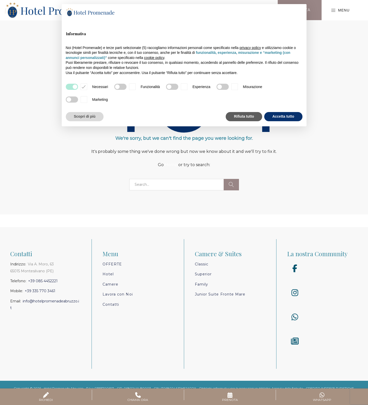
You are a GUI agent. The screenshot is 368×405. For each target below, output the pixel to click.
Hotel (108, 274)
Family (201, 284)
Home (171, 164)
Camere (110, 284)
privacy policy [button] (250, 48)
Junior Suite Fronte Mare (220, 294)
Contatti (111, 304)
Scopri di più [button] (85, 116)
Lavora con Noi (118, 294)
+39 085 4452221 (43, 281)
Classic (201, 264)
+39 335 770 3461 (40, 291)
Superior (203, 274)
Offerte (112, 264)
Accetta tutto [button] (283, 116)
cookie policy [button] (154, 58)
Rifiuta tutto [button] (244, 116)
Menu (340, 10)
